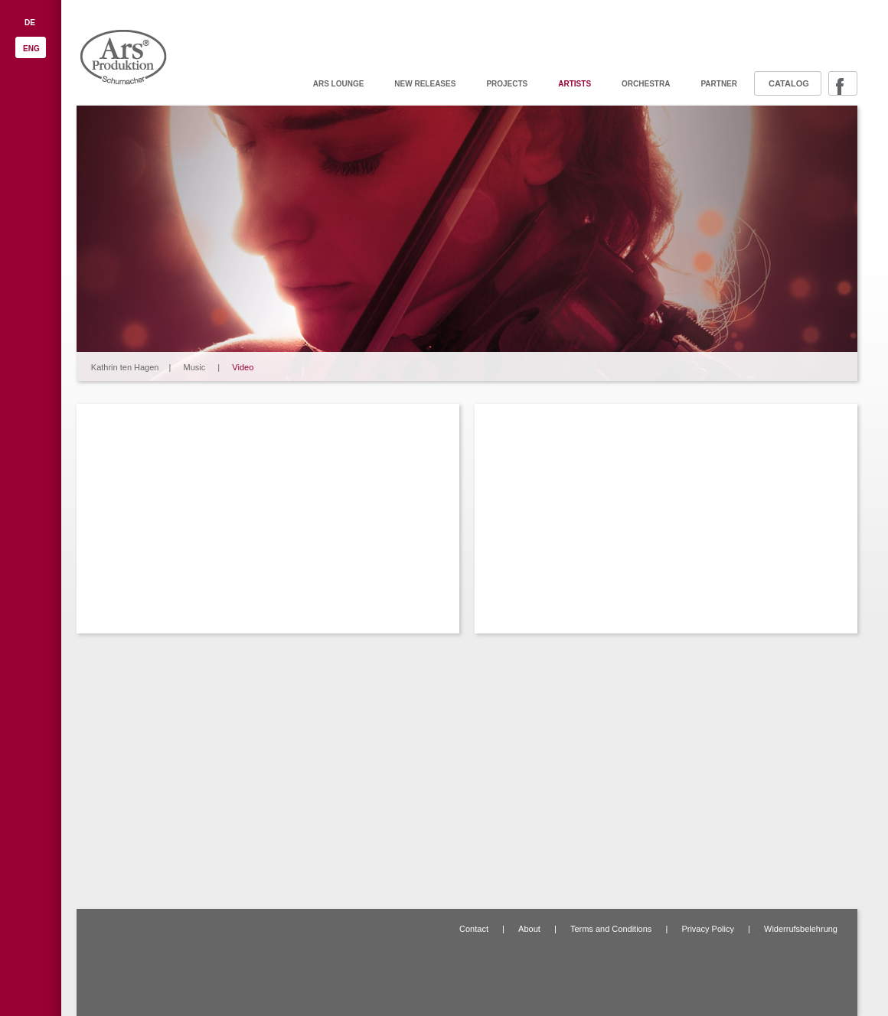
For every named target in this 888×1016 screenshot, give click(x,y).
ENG (31, 48)
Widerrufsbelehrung (800, 928)
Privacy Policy (707, 928)
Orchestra (646, 84)
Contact (473, 928)
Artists (574, 84)
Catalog (789, 83)
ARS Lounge (338, 84)
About (529, 928)
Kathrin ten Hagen (125, 367)
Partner (718, 84)
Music (195, 367)
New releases (424, 84)
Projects (506, 84)
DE (29, 22)
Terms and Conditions (610, 928)
